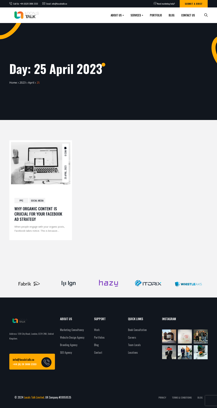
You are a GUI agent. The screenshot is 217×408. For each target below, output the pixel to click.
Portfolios (99, 337)
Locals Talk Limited (34, 397)
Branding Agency (68, 345)
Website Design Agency (72, 337)
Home (13, 82)
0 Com (65, 153)
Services (136, 15)
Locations (133, 352)
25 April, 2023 (65, 172)
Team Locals (134, 345)
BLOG (200, 397)
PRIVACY (162, 397)
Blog (171, 15)
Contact (98, 352)
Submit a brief (194, 3)
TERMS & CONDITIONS (182, 397)
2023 (22, 82)
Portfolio (156, 15)
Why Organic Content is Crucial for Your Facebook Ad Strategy (38, 213)
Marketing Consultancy (72, 330)
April (31, 82)
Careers (132, 337)
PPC (21, 200)
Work (97, 330)
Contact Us (188, 15)
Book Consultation (137, 330)
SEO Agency (66, 352)
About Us (116, 15)
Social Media (37, 200)
